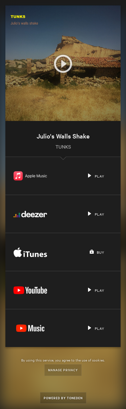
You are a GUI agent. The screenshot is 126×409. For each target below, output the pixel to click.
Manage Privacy (63, 369)
